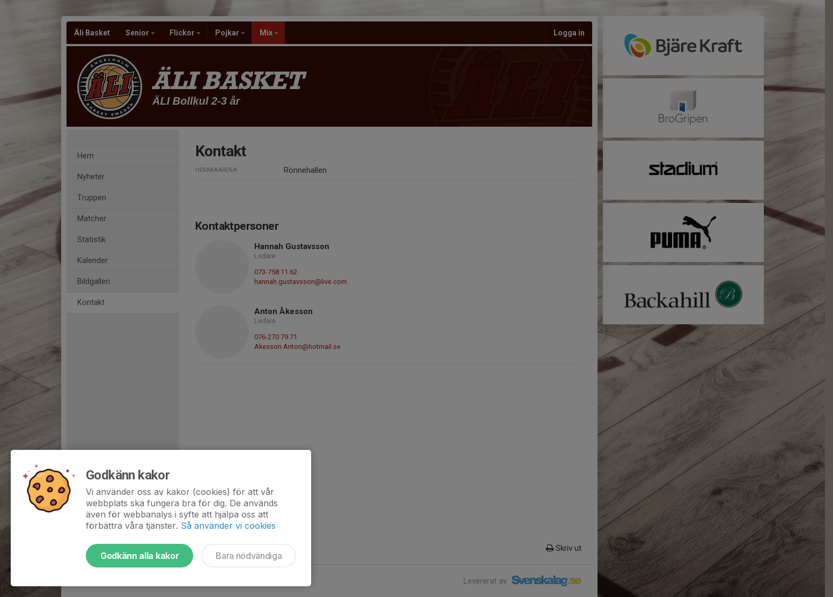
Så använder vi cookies (228, 525)
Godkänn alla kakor (139, 555)
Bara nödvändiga (249, 555)
